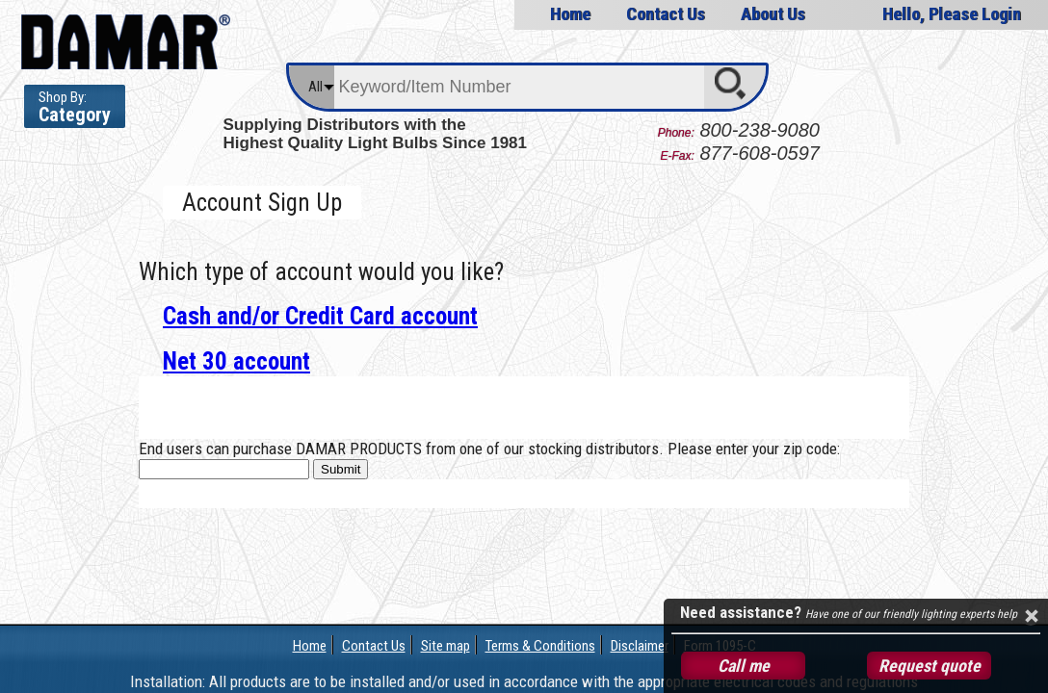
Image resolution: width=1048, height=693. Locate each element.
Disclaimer (639, 645)
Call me (744, 665)
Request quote (929, 665)
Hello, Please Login (951, 14)
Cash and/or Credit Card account (320, 316)
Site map (445, 645)
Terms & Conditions (540, 645)
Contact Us (665, 14)
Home (570, 14)
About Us (773, 14)
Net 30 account (236, 361)
